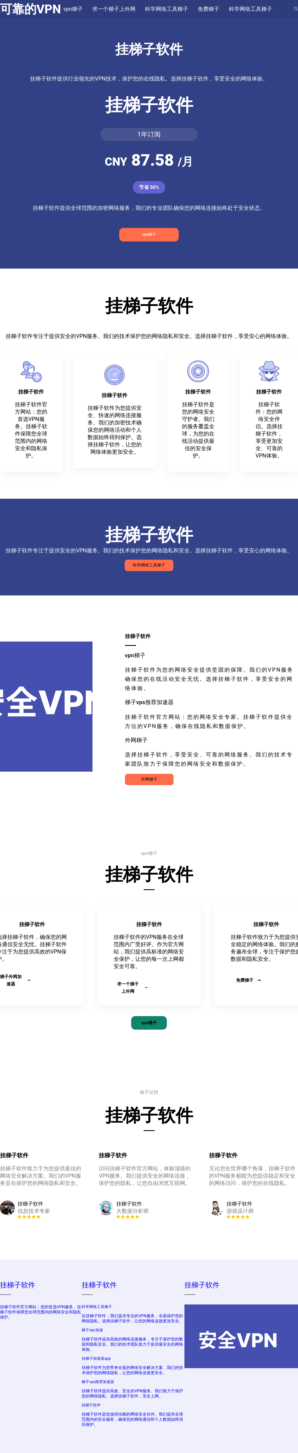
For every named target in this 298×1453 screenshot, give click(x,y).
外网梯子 (149, 779)
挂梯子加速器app (96, 1358)
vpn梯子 (149, 234)
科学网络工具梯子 (149, 565)
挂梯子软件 (17, 1285)
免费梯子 (248, 980)
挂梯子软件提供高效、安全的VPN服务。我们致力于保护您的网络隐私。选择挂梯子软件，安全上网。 (132, 1393)
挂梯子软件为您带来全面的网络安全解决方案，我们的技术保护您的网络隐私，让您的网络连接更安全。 (132, 1370)
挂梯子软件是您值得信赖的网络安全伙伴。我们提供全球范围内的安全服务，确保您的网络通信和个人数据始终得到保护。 (132, 1419)
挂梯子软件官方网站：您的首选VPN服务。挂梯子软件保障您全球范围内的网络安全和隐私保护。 (40, 1312)
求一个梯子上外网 (132, 987)
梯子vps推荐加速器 (98, 1382)
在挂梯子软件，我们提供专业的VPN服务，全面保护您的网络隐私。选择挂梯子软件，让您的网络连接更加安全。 (132, 1318)
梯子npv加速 (92, 1330)
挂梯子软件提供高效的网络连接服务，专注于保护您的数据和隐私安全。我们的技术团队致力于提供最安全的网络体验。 (132, 1344)
